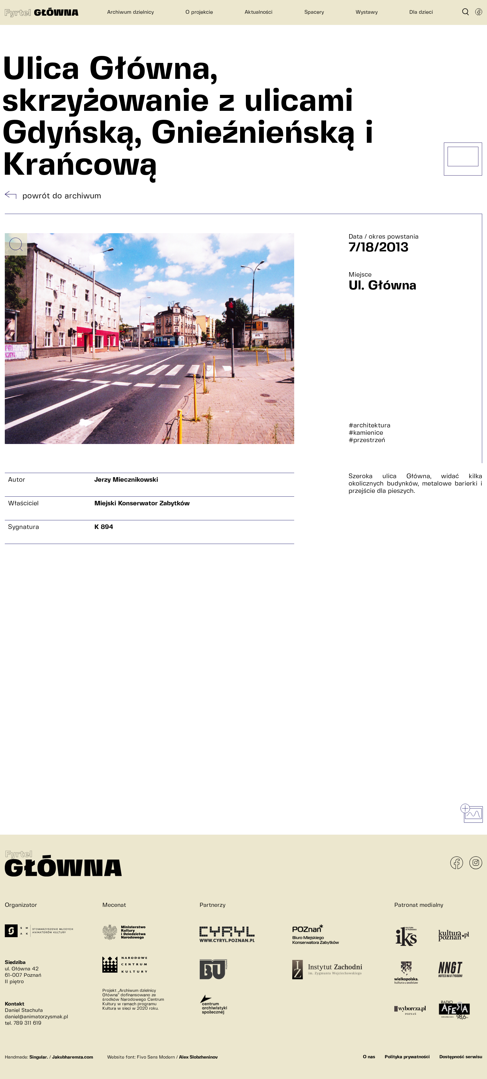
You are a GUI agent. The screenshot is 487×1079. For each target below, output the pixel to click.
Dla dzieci (421, 12)
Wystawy (367, 12)
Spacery (314, 12)
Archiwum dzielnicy (130, 12)
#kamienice (366, 433)
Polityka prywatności (407, 1057)
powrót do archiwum (61, 196)
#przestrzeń (367, 440)
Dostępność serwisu (460, 1057)
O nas (369, 1057)
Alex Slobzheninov (198, 1057)
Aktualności (258, 12)
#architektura (369, 426)
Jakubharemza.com (72, 1057)
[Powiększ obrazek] (16, 244)
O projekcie (199, 12)
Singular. (38, 1057)
